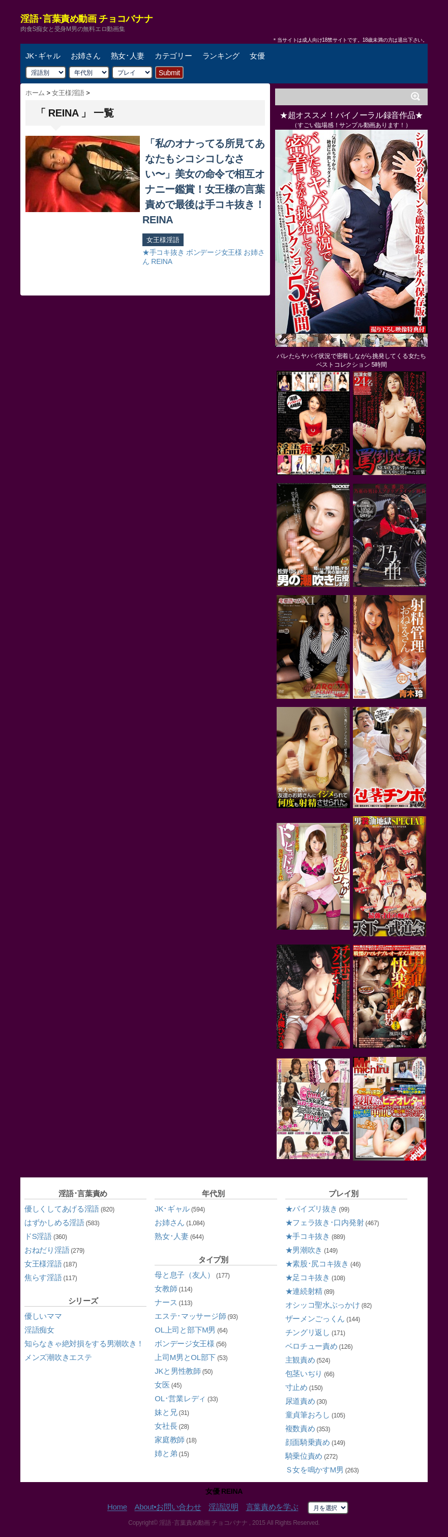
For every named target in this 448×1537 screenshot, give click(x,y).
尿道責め (300, 1401)
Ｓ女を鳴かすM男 (314, 1469)
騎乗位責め (304, 1456)
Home (117, 1507)
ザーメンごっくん (315, 1318)
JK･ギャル (43, 55)
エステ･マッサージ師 (190, 1316)
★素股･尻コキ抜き (317, 1263)
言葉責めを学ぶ (272, 1507)
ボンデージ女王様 (214, 252)
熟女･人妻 (128, 55)
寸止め (296, 1387)
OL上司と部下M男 (185, 1329)
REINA (161, 261)
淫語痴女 (39, 1329)
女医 (162, 1384)
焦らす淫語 (43, 1277)
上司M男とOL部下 (185, 1357)
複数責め (300, 1428)
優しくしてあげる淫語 (61, 1208)
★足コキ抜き (307, 1277)
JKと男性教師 (177, 1371)
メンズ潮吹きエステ (58, 1357)
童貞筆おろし (307, 1414)
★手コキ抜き (163, 252)
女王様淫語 (163, 240)
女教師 (166, 1288)
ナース (166, 1302)
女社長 (166, 1426)
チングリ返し (307, 1332)
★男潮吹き (304, 1250)
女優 (257, 55)
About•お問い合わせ (167, 1507)
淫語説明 (223, 1507)
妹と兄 (166, 1412)
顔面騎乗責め (307, 1442)
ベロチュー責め (311, 1346)
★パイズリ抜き (311, 1208)
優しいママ (43, 1316)
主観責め (300, 1359)
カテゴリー (173, 55)
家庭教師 (170, 1439)
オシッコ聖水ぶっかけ (322, 1304)
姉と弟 (166, 1453)
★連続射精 (304, 1291)
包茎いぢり (304, 1373)
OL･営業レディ (180, 1398)
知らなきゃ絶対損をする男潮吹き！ (84, 1343)
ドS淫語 (38, 1236)
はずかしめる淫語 (54, 1222)
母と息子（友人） (185, 1274)
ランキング (221, 55)
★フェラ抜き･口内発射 (324, 1222)
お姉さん (86, 55)
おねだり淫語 (46, 1250)
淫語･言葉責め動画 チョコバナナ (86, 19)
